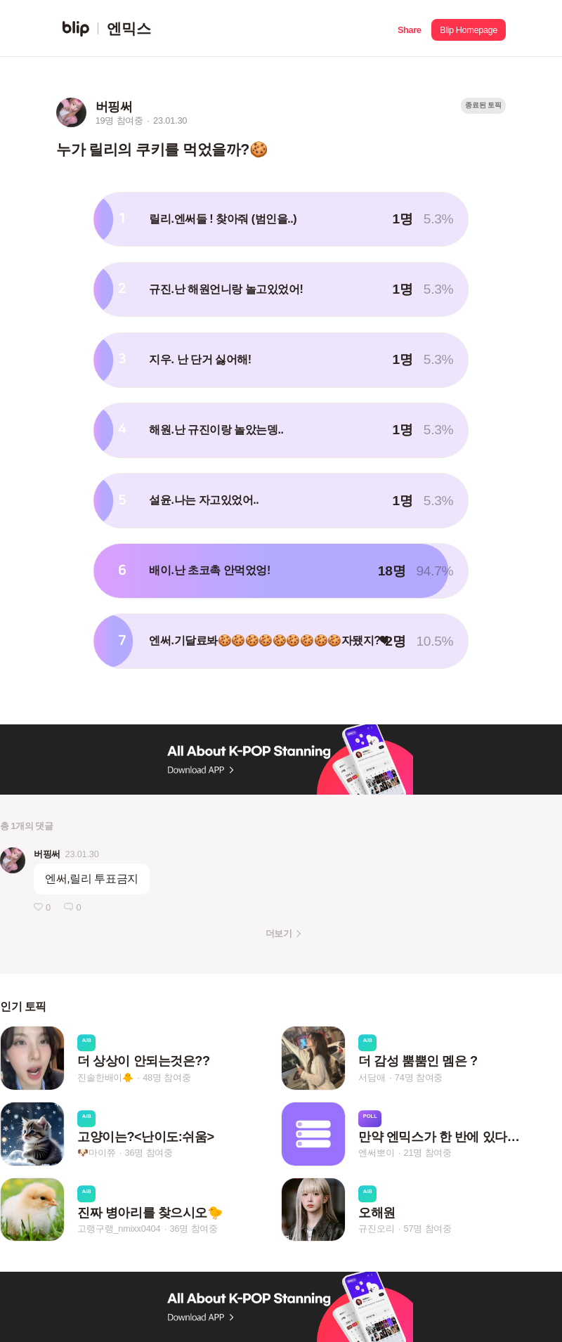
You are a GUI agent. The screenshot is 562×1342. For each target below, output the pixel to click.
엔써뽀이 (376, 1153)
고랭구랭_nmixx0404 (118, 1228)
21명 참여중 (428, 1153)
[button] (409, 28)
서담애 (371, 1077)
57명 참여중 (428, 1228)
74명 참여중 (419, 1077)
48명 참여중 (166, 1077)
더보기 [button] (279, 933)
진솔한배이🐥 (105, 1077)
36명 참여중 (149, 1153)
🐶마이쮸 (96, 1153)
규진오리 (376, 1228)
